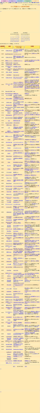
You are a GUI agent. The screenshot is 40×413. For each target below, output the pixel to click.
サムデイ (9, 165)
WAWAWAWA (16, 241)
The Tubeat (15, 177)
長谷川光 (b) (27, 234)
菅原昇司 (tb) (31, 329)
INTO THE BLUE (9, 150)
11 (10, 38)
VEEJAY (9, 333)
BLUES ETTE (9, 105)
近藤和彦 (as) (29, 227)
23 (17, 40)
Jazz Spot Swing (9, 186)
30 (17, 41)
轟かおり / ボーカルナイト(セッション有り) (18, 264)
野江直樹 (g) (27, 288)
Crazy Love (9, 200)
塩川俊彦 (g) (33, 296)
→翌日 (25, 366)
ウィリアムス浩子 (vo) (29, 273)
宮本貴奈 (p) (27, 88)
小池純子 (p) (33, 191)
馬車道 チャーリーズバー (9, 111)
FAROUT (9, 180)
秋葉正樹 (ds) (32, 118)
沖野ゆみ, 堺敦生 (17, 222)
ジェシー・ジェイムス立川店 (8, 189)
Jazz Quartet (15, 231)
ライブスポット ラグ (8, 313)
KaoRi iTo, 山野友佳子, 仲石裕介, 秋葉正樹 (18, 118)
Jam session (15, 62)
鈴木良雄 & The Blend (18, 162)
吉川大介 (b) (33, 150)
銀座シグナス (9, 362)
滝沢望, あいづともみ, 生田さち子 (18, 281)
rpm (9, 120)
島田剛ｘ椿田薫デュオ (18, 228)
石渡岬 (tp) (27, 332)
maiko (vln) (27, 114)
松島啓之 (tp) (34, 254)
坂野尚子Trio (16, 297)
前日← (14, 366)
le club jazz (9, 145)
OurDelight (9, 291)
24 (18, 40)
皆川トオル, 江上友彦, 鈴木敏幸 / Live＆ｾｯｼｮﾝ (18, 354)
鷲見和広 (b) (32, 352)
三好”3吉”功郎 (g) (31, 274)
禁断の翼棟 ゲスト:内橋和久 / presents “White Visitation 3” (18, 136)
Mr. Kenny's (9, 158)
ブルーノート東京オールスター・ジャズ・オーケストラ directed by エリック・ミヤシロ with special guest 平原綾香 (18, 84)
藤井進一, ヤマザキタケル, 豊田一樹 (18, 207)
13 (13, 38)
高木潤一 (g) (35, 112)
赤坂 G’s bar (9, 125)
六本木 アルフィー (9, 274)
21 (14, 40)
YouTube (37, 2)
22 (16, 40)
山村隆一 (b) (30, 217)
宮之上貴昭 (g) (28, 251)
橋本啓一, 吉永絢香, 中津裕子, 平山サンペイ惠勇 (18, 326)
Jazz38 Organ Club (9, 54)
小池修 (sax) (32, 82)
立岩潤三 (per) (33, 241)
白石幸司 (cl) (27, 155)
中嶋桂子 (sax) (30, 313)
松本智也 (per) (31, 70)
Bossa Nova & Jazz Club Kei (9, 108)
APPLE (8, 112)
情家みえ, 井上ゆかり (18, 233)
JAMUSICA (8, 329)
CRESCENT (8, 261)
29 (16, 41)
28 (14, 41)
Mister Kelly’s (9, 294)
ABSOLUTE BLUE (9, 238)
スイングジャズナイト (18, 142)
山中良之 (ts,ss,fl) (28, 71)
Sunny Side (9, 191)
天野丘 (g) (34, 307)
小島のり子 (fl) (28, 307)
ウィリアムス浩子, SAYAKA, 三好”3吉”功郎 (18, 274)
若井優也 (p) (32, 114)
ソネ (9, 127)
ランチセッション (17, 54)
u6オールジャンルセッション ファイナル (18, 78)
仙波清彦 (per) (35, 211)
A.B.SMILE (9, 74)
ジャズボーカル (16, 204)
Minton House (9, 156)
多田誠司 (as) (27, 175)
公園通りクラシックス (8, 302)
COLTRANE (9, 336)
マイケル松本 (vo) (28, 275)
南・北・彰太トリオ (17, 317)
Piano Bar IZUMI (8, 91)
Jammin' (9, 326)
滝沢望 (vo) (27, 280)
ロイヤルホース (8, 243)
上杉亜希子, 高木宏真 (18, 200)
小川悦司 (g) (34, 290)
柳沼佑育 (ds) (31, 252)
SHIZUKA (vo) (28, 322)
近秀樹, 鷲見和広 (17, 352)
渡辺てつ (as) (27, 104)
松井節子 (15, 358)
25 (10, 41)
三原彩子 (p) (34, 53)
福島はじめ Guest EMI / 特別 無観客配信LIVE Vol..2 (19, 57)
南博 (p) (26, 246)
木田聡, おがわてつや (18, 267)
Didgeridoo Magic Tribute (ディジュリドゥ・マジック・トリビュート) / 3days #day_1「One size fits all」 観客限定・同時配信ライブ (18, 212)
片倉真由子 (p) (28, 139)
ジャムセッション (17, 147)
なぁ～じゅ (8, 177)
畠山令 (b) (32, 144)
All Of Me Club (9, 142)
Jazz (14, 91)
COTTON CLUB (9, 249)
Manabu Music (16, 197)
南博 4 (14, 246)
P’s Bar (9, 258)
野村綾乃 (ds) (32, 72)
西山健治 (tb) (35, 203)
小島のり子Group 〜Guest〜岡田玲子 (17, 308)
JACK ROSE (9, 346)
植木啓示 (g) (32, 180)
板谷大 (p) (30, 156)
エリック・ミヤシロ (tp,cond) (31, 79)
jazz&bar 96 (8, 352)
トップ (1, 3)
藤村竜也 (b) (27, 305)
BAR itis (9, 275)
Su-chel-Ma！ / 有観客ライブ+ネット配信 (18, 339)
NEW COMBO (9, 98)
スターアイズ (9, 228)
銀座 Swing (9, 252)
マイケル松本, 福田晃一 (18, 275)
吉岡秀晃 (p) (34, 251)
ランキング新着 (14, 2)
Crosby (9, 319)
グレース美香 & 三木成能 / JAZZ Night (18, 102)
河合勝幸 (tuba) (28, 177)
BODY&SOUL (9, 115)
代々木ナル (8, 233)
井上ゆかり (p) (34, 233)
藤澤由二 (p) (33, 171)
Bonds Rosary (9, 183)
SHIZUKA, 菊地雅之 (17, 322)
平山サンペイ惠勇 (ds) (33, 326)
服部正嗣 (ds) (30, 247)
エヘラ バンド (16, 362)
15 (16, 38)
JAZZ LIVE (15, 270)
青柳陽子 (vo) (27, 360)
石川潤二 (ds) (32, 128)
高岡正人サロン (16, 64)
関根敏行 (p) (27, 165)
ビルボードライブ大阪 (8, 69)
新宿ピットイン (8, 60)
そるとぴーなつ (8, 175)
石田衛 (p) (33, 248)
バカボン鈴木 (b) (28, 211)
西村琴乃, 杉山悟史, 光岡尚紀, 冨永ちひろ (18, 244)
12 (12, 38)
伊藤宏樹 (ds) (36, 331)
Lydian (9, 139)
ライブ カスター (9, 360)
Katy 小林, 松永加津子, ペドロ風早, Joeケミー (18, 300)
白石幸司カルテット (17, 156)
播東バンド (15, 125)
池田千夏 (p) (27, 302)
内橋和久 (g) (33, 136)
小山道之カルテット (17, 60)
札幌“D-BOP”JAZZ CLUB (9, 132)
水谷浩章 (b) (33, 302)
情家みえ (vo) (27, 233)
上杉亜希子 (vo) (28, 200)
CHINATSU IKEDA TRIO (18, 302)
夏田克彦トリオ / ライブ (18, 191)
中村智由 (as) (27, 152)
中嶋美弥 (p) (27, 158)
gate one (9, 278)
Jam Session (15, 72)
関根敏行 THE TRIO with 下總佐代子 (18, 166)
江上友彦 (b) (35, 353)
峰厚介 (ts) (27, 161)
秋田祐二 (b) (27, 328)
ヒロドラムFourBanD (17, 186)
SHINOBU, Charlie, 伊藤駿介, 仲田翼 (18, 111)
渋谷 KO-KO (9, 72)
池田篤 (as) (34, 139)
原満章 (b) (32, 77)
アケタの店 (8, 172)
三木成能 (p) (35, 102)
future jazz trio (16, 74)
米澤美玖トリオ (16, 291)
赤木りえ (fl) (34, 240)
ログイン (38, 4)
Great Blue (9, 270)
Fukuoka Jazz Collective (18, 349)
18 (10, 40)
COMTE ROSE (9, 64)
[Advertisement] (20, 22)
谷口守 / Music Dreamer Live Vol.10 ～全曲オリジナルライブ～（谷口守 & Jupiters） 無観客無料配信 (18, 312)
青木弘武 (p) (32, 141)
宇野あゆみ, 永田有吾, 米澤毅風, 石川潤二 (18, 128)
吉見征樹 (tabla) (28, 240)
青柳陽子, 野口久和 (17, 360)
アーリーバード (8, 204)
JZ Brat (9, 169)
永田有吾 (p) (34, 127)
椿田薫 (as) (32, 228)
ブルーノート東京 (8, 84)
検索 (1, 2)
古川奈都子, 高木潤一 (18, 112)
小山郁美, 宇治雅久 (17, 95)
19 (12, 40)
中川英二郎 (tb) (32, 85)
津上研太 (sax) (31, 246)
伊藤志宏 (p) (27, 169)
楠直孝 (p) (31, 255)
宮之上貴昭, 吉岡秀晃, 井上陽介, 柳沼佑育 (18, 252)
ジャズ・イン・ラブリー (8, 198)
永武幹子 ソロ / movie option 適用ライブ (18, 344)
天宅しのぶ (15, 346)
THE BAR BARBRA (9, 281)
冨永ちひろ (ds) (31, 244)
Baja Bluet (9, 231)
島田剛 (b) (27, 228)
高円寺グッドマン (8, 341)
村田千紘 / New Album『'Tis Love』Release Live (18, 249)
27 (13, 41)
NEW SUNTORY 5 (9, 235)
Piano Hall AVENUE (9, 339)
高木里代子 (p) (28, 294)
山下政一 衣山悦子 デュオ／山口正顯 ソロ (18, 341)
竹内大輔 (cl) (27, 178)
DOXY (9, 153)
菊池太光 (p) (33, 175)
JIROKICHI (9, 212)
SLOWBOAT (9, 317)
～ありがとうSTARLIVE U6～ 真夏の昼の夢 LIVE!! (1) (18, 50)
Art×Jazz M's (9, 207)
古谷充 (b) (32, 122)
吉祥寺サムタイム (8, 246)
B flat (9, 162)
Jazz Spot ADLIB (9, 122)
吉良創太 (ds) (31, 61)
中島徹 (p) (32, 237)
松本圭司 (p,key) (34, 212)
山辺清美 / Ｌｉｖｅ (17, 356)
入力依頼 (9, 2)
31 (18, 41)
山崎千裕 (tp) (33, 84)
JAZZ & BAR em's (9, 93)
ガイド (3, 2)
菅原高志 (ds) (29, 249)
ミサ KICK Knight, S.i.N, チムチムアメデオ (18, 334)
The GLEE (9, 284)
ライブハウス (20, 2)
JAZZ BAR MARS (9, 117)
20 (13, 40)
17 (18, 38)
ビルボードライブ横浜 (8, 67)
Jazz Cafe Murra (9, 267)
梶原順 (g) (32, 213)
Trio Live (15, 288)
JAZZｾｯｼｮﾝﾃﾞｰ (16, 202)
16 (17, 38)
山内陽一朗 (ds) (29, 170)
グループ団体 (31, 2)
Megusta (9, 354)
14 (14, 38)
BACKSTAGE (9, 349)
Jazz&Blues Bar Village (9, 308)
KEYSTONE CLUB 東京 (9, 217)
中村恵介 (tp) (32, 161)
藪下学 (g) (33, 260)
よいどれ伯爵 (9, 95)
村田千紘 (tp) (27, 248)
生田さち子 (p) (33, 60)
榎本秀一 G (15, 172)
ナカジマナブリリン (17, 183)
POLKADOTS (9, 220)
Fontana (8, 147)
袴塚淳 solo (15, 93)
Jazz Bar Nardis (9, 344)
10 (18, 37)
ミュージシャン (25, 2)
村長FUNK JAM (16, 120)
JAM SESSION (16, 122)
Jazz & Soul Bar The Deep (9, 223)
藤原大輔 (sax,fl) (28, 135)
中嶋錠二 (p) (33, 277)
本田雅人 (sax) (33, 81)
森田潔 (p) (33, 216)
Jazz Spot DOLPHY (9, 226)
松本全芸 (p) (35, 71)
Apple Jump (9, 255)
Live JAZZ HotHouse (9, 359)
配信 (35, 2)
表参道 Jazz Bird (9, 62)
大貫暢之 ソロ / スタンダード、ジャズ (18, 189)
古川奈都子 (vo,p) (28, 112)
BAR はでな (9, 194)
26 (12, 41)
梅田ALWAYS (9, 305)
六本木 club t (9, 102)
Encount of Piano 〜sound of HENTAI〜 (18, 132)
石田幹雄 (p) (33, 219)
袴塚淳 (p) (27, 93)
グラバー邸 (8, 288)
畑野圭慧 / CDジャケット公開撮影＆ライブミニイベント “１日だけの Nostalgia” (18, 98)
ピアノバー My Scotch (9, 323)
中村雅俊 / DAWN (17, 66)
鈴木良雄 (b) (33, 162)
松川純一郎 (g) (34, 124)
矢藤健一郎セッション (18, 150)
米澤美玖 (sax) (28, 290)
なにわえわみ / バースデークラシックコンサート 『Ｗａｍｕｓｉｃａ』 (18, 285)
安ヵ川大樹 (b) (28, 225)
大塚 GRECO (9, 241)
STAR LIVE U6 (9, 50)
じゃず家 (9, 202)
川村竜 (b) (32, 88)
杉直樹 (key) (27, 121)
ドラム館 (9, 264)
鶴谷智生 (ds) (27, 212)
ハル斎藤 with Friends (18, 217)
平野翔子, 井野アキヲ (18, 336)
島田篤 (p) (33, 311)
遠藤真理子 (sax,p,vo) (29, 182)
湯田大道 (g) (33, 152)
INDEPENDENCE (9, 297)
